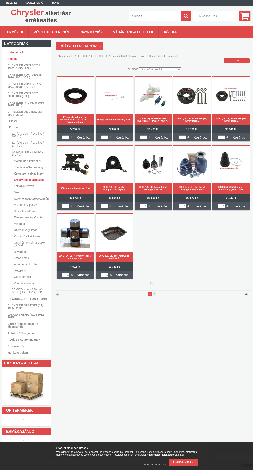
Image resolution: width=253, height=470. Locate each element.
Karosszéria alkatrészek (29, 173)
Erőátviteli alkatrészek (29, 179)
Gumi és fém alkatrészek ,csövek (29, 244)
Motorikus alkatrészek (27, 161)
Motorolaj (20, 270)
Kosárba (83, 137)
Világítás (19, 223)
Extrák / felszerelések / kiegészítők (23, 325)
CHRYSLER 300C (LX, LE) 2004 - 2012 (90, 56)
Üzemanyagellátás (25, 230)
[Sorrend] (160, 69)
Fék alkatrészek (24, 186)
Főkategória (62, 56)
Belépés (11, 2)
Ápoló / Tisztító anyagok (24, 339)
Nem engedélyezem (155, 464)
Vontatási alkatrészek (27, 283)
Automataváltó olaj (25, 264)
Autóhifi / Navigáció (21, 333)
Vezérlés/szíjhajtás (26, 205)
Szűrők (18, 192)
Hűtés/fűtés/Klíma (25, 211)
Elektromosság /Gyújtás (29, 217)
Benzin (115, 56)
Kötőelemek (21, 258)
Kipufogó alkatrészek (27, 236)
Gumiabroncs (22, 276)
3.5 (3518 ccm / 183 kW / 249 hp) (137, 56)
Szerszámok (16, 346)
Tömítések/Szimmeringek (30, 167)
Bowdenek (20, 251)
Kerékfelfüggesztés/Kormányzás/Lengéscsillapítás (31, 198)
